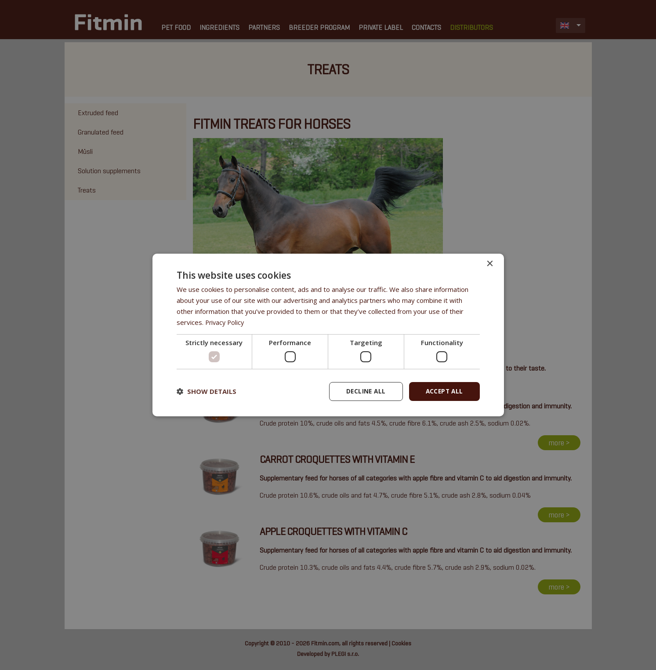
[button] (206, 391)
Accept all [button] (443, 391)
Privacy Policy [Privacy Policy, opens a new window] (225, 321)
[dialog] (328, 335)
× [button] (489, 263)
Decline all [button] (363, 391)
